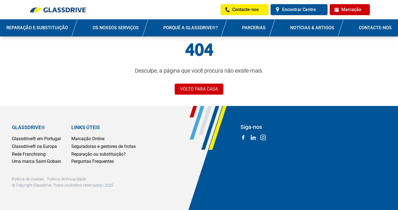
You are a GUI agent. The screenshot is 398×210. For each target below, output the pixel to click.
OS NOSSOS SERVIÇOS (116, 27)
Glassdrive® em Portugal (36, 138)
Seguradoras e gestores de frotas (103, 146)
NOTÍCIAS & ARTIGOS (312, 27)
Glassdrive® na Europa (34, 146)
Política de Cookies (28, 179)
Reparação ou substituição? (98, 154)
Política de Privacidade (66, 179)
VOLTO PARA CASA (199, 89)
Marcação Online (87, 138)
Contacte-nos (375, 27)
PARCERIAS (254, 27)
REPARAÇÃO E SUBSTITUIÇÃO (37, 27)
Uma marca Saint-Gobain (36, 161)
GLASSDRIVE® (28, 127)
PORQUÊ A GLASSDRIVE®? (190, 27)
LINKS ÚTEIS (85, 127)
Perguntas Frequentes (92, 161)
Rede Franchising (29, 154)
